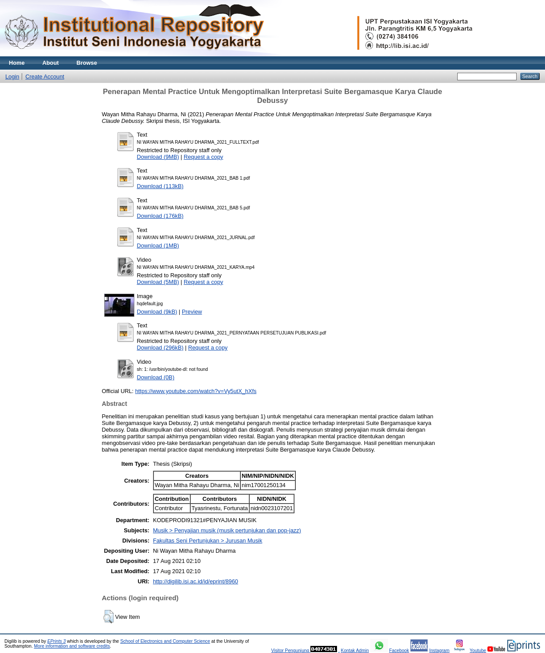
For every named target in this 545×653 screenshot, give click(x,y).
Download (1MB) (158, 245)
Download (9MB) (158, 156)
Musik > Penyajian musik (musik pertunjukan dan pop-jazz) (227, 530)
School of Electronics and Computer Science (165, 641)
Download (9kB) (157, 311)
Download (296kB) (160, 347)
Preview (192, 311)
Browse (87, 62)
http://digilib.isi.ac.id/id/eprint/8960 (195, 581)
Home (17, 62)
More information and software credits (72, 646)
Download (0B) (156, 377)
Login (12, 76)
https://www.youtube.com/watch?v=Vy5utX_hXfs (196, 391)
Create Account (44, 76)
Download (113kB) (160, 186)
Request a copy (203, 156)
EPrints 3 (56, 641)
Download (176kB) (160, 215)
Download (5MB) (158, 282)
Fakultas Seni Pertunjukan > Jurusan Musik (207, 540)
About (51, 62)
